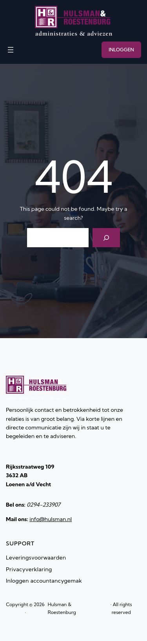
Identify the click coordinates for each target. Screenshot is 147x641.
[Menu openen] (10, 49)
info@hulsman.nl (50, 519)
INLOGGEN (121, 50)
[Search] (106, 237)
